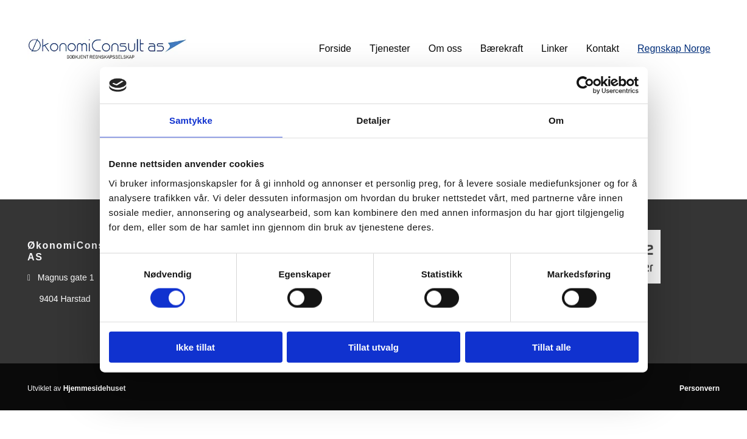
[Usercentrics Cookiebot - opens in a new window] (585, 85)
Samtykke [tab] (190, 120)
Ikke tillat (195, 346)
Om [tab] (556, 120)
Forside (335, 48)
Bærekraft (501, 48)
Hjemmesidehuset (94, 388)
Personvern (699, 388)
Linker (554, 48)
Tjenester (390, 48)
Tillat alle (551, 346)
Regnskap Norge (673, 48)
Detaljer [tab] (374, 120)
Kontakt (602, 48)
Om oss (445, 48)
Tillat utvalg (373, 346)
